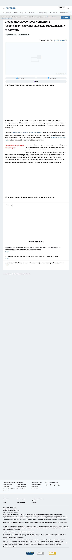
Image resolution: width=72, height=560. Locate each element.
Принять (65, 17)
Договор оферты (21, 498)
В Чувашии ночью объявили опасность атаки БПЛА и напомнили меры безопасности (36, 257)
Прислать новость (61, 8)
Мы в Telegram (64, 12)
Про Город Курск (6, 486)
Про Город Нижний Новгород (9, 488)
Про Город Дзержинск (22, 488)
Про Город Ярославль (36, 484)
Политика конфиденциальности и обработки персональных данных (18, 532)
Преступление (11, 35)
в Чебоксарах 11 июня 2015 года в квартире (26, 133)
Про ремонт (23, 12)
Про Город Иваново (21, 484)
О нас (18, 496)
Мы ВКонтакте (53, 12)
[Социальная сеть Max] (36, 81)
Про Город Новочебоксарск (9, 482)
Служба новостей (60, 40)
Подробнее (17, 529)
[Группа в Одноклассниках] (50, 485)
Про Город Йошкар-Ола (36, 482)
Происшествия (24, 35)
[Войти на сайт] (68, 8)
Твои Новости (20, 482)
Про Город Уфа (34, 486)
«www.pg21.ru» (14, 506)
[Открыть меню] (3, 8)
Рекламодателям (21, 502)
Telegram (5, 496)
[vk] (7, 205)
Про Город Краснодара (8, 490)
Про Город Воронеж (7, 484)
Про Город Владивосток (36, 488)
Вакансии (31, 12)
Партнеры (34, 502)
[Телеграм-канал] (51, 78)
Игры (15, 12)
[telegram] (12, 205)
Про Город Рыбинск (21, 486)
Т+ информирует (7, 12)
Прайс (4, 502)
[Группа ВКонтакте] (20, 78)
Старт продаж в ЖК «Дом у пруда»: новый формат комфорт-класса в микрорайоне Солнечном (36, 264)
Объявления (5, 498)
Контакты (34, 496)
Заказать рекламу (42, 12)
